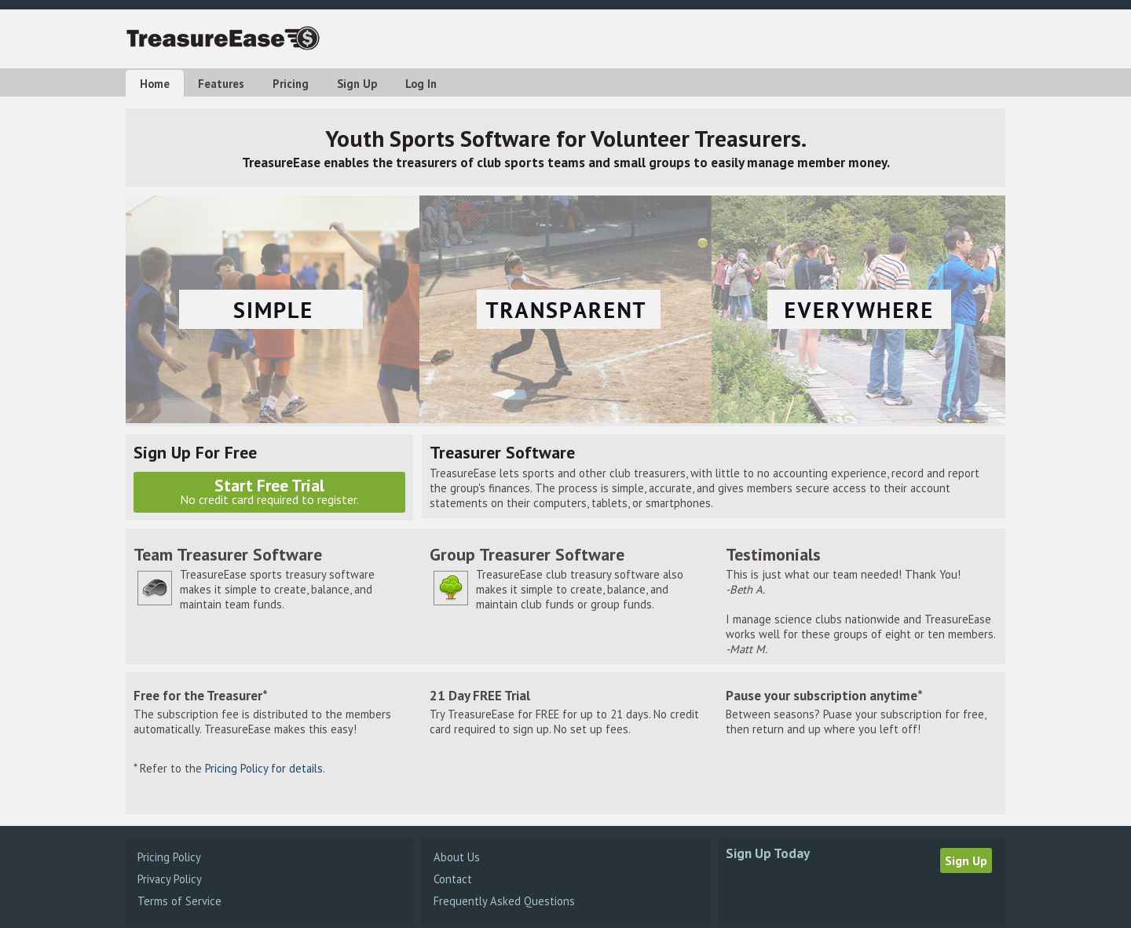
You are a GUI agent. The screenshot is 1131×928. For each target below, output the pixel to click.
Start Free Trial (269, 490)
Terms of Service (179, 900)
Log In (421, 83)
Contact (453, 878)
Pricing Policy (169, 856)
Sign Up (357, 83)
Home (155, 83)
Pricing (291, 83)
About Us (457, 856)
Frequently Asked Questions (504, 900)
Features (221, 83)
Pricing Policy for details (264, 768)
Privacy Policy (169, 878)
